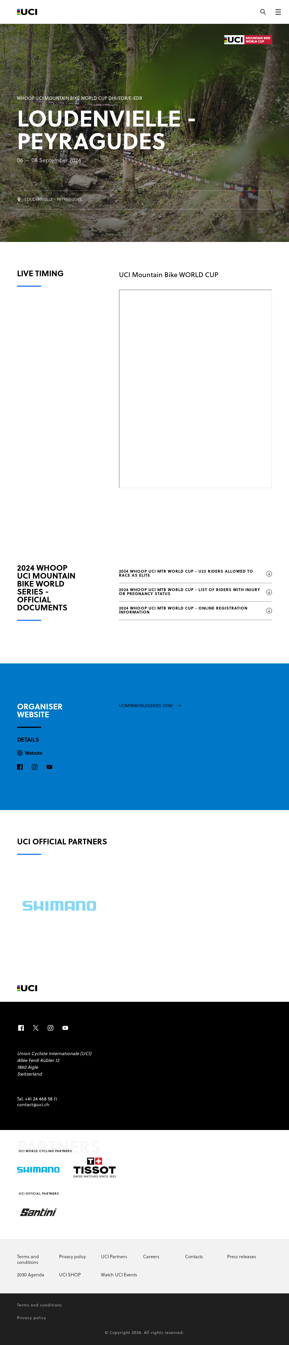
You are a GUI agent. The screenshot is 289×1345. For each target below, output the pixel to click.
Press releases (241, 1257)
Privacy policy (72, 1257)
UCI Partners (114, 1257)
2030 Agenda (30, 1275)
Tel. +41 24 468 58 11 (37, 1099)
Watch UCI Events (119, 1275)
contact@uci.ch (33, 1105)
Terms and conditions (28, 1260)
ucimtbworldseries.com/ (150, 706)
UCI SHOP (70, 1275)
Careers (151, 1257)
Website (33, 753)
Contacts (194, 1257)
